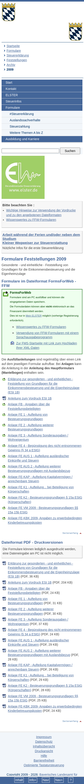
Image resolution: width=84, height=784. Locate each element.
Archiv (10, 65)
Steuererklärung (17, 55)
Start (9, 82)
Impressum (44, 737)
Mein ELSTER (34, 315)
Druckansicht (44, 751)
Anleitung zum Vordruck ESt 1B (30, 398)
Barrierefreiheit (44, 760)
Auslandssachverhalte (25, 120)
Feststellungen (16, 60)
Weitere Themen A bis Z (26, 133)
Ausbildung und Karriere (22, 139)
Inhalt (19, 780)
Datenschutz (44, 741)
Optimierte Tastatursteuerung (44, 765)
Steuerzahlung (20, 126)
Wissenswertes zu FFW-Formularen (31, 220)
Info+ (33, 780)
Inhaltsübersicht (44, 746)
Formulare (13, 50)
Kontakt (11, 89)
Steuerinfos (14, 101)
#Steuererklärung (22, 114)
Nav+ (59, 780)
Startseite (13, 46)
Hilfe (44, 756)
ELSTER (12, 95)
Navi (46, 780)
